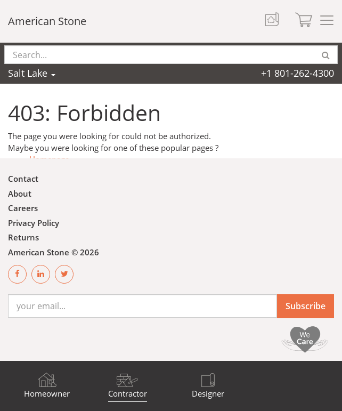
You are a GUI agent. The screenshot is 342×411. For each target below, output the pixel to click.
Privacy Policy (33, 222)
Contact (23, 178)
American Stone (47, 21)
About (19, 193)
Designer (208, 393)
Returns (23, 237)
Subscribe (305, 306)
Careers (23, 208)
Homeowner (47, 393)
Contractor (127, 393)
